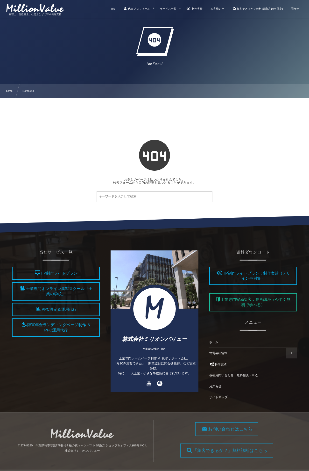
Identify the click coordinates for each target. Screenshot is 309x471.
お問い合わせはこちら (233, 429)
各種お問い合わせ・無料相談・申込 (233, 375)
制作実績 (218, 364)
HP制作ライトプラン (59, 273)
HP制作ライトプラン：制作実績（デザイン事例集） (256, 276)
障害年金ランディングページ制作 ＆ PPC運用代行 (59, 327)
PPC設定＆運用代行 (59, 310)
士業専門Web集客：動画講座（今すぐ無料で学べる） (255, 302)
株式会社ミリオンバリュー (154, 339)
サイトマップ (218, 397)
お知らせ (215, 386)
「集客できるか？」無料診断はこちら (233, 450)
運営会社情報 (218, 353)
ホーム (213, 342)
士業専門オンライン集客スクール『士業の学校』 (59, 291)
